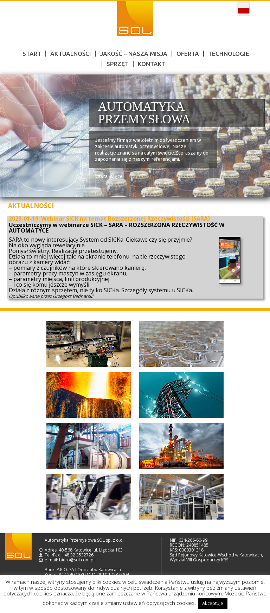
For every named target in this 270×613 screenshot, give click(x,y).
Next (257, 136)
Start (31, 54)
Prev (13, 136)
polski (243, 8)
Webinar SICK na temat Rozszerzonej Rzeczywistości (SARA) (125, 218)
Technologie (228, 54)
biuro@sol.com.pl (77, 560)
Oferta (187, 54)
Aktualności (70, 54)
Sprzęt (118, 64)
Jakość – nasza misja (133, 54)
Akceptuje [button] (212, 603)
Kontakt (152, 64)
